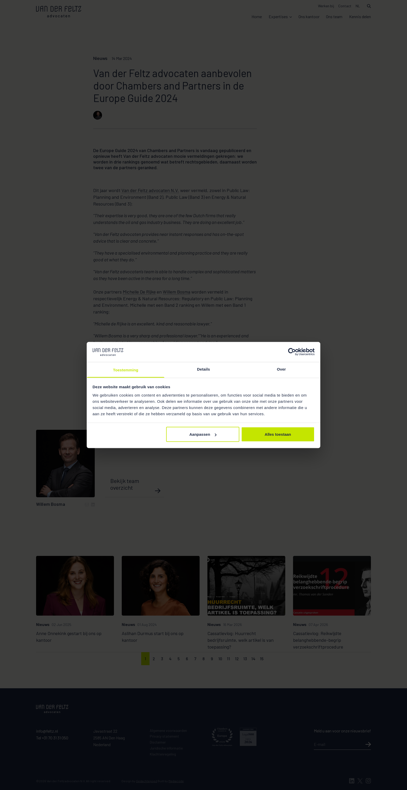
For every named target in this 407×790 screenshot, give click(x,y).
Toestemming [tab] (125, 369)
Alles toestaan (278, 434)
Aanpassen (202, 434)
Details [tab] (203, 369)
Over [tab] (281, 369)
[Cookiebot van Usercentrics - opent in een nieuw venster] (292, 352)
